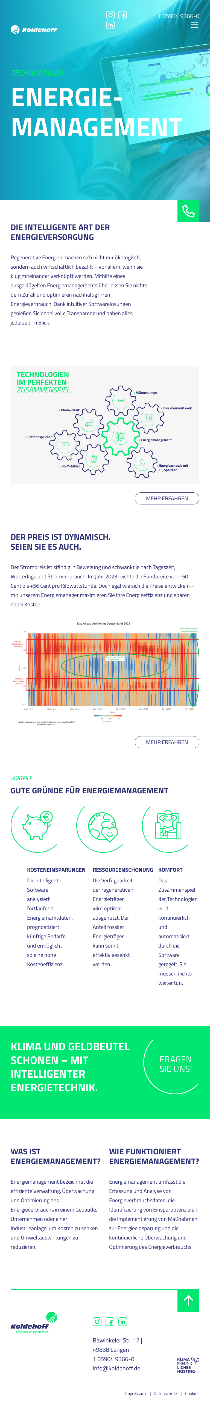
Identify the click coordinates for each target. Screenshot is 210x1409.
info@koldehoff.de (116, 1368)
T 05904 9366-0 (178, 16)
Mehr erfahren (167, 498)
